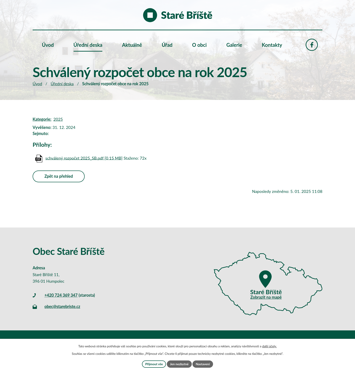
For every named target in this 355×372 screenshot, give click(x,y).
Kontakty (272, 45)
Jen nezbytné (179, 364)
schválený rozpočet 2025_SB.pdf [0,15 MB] (84, 157)
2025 (58, 119)
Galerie (234, 45)
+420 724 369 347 (60, 295)
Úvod (37, 83)
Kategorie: (42, 119)
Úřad (167, 45)
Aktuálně (132, 45)
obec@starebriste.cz (62, 306)
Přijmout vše (154, 364)
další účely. (269, 346)
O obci (199, 45)
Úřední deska (62, 83)
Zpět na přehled (58, 176)
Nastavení (203, 364)
